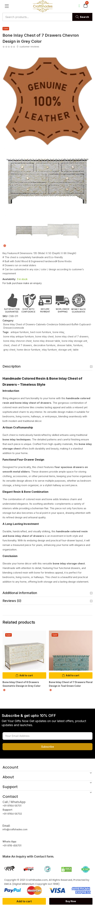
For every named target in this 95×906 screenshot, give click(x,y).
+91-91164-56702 (12, 813)
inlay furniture (49, 349)
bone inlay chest (44, 336)
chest (6, 345)
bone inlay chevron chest (17, 340)
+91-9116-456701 (12, 845)
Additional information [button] (47, 593)
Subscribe (47, 746)
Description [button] (47, 366)
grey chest (9, 349)
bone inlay (58, 332)
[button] (85, 6)
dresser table (64, 345)
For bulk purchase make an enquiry (22, 283)
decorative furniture (44, 345)
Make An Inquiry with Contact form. (29, 856)
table (76, 349)
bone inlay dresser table (46, 340)
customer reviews (28, 46)
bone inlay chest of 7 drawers (71, 336)
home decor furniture (28, 349)
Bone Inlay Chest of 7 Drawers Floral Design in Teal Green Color (70, 684)
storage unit (64, 349)
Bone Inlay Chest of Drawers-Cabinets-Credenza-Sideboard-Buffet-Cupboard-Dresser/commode (47, 326)
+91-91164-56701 (12, 805)
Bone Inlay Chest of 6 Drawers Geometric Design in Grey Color (22, 684)
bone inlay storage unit (74, 340)
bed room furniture (40, 332)
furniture (78, 345)
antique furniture (20, 332)
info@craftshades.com (15, 829)
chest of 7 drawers (21, 345)
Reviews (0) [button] (47, 601)
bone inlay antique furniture (18, 336)
